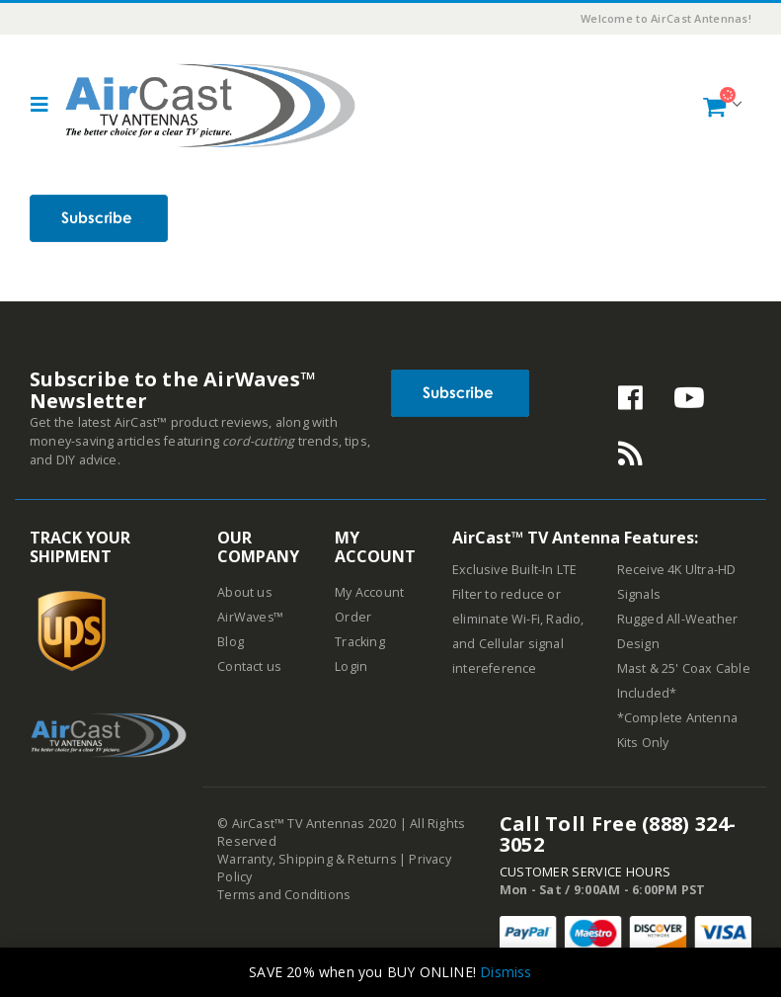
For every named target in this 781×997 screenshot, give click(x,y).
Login (351, 666)
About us (245, 592)
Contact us (249, 666)
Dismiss (505, 971)
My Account (369, 592)
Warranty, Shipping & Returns (307, 859)
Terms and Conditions (284, 894)
